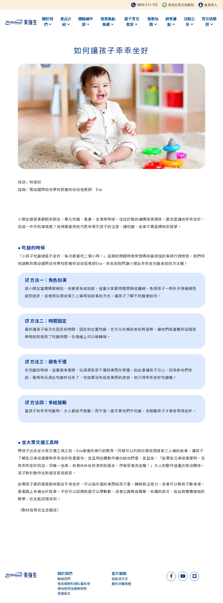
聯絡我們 (64, 578)
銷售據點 (171, 22)
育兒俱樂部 (209, 22)
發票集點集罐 (107, 22)
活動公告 (189, 22)
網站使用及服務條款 (72, 588)
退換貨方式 (120, 578)
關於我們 (47, 22)
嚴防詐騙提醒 (121, 583)
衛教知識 (152, 22)
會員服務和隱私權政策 (74, 583)
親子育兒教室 (131, 22)
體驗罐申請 (85, 22)
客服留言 (64, 593)
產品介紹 (65, 22)
